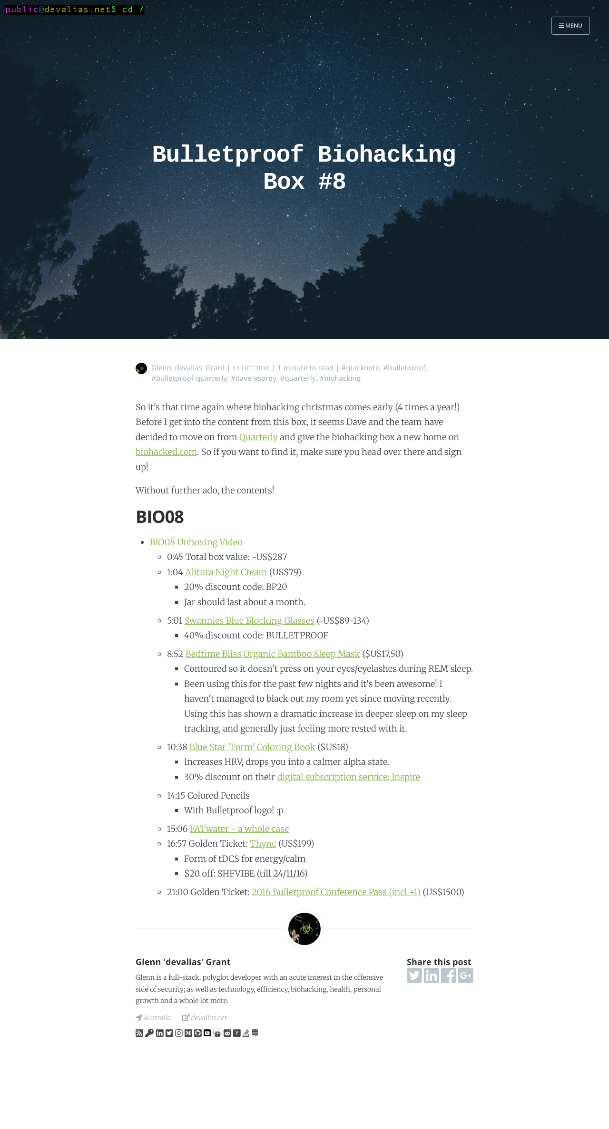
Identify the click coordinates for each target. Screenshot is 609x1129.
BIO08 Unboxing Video (196, 542)
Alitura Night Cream (226, 572)
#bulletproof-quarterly (189, 378)
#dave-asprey (253, 378)
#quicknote (361, 368)
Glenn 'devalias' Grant (188, 368)
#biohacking (340, 378)
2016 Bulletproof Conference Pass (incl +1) (336, 892)
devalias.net (204, 1017)
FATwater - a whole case (239, 828)
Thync (263, 843)
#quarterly (298, 378)
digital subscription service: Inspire (349, 777)
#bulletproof (404, 368)
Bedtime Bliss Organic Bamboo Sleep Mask (273, 653)
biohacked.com (166, 451)
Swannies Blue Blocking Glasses (249, 620)
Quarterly (258, 437)
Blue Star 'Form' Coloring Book (252, 747)
